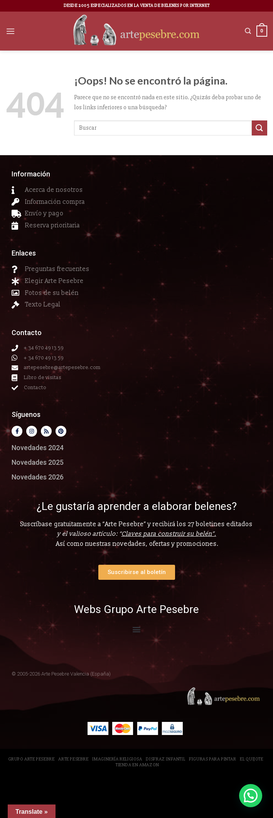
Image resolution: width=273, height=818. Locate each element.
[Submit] (259, 127)
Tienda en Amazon (137, 765)
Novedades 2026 (38, 477)
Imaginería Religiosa (117, 759)
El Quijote (251, 759)
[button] (136, 629)
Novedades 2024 (38, 448)
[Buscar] (248, 31)
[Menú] (10, 31)
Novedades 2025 (38, 462)
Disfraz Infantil (165, 759)
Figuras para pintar (212, 759)
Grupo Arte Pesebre (31, 759)
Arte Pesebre (73, 759)
